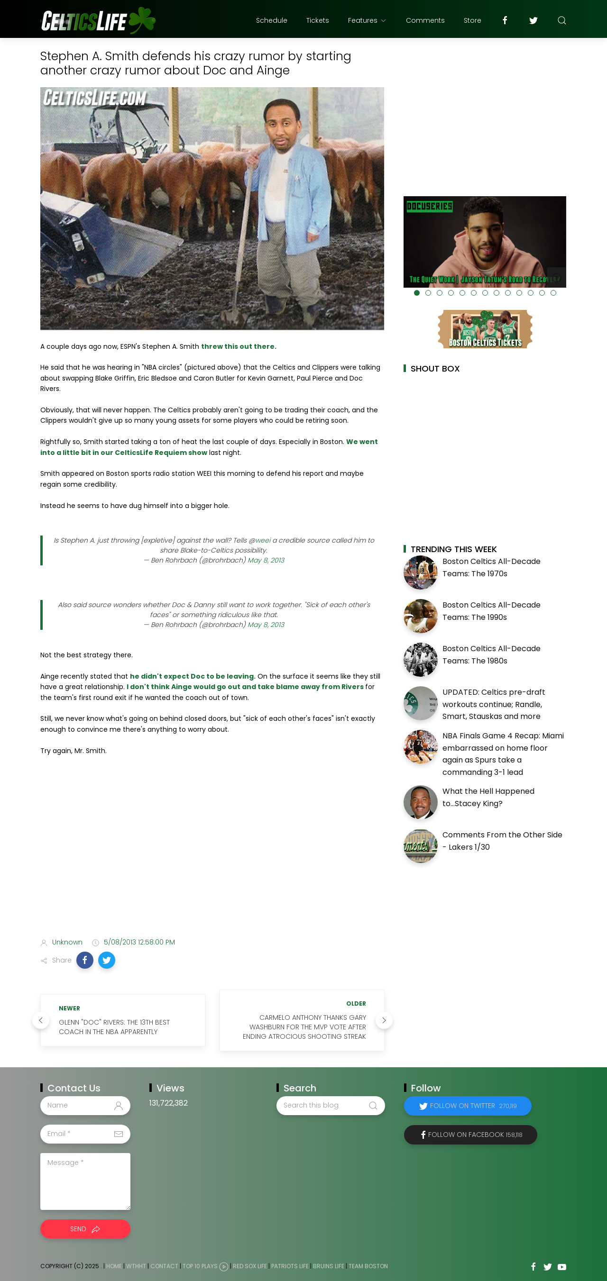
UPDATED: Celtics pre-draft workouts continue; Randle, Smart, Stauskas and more (493, 704)
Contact (164, 1266)
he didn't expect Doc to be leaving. (193, 676)
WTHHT (136, 1266)
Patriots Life (290, 1266)
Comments (425, 20)
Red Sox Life (250, 1266)
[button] (84, 960)
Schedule (271, 20)
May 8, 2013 (266, 560)
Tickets (317, 20)
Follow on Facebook (475, 1134)
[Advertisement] (212, 855)
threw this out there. (238, 346)
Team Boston (368, 1266)
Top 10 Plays (200, 1266)
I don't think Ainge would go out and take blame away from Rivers (246, 686)
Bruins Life (328, 1266)
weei (262, 540)
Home (114, 1266)
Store (472, 20)
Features (367, 20)
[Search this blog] (330, 1105)
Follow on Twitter (473, 1105)
